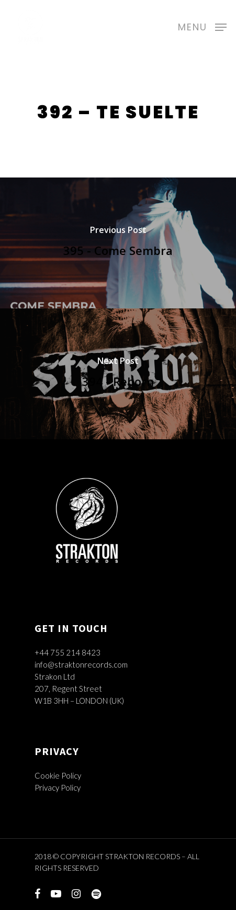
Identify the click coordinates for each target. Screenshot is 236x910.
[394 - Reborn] (118, 373)
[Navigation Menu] (202, 25)
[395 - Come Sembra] (118, 242)
